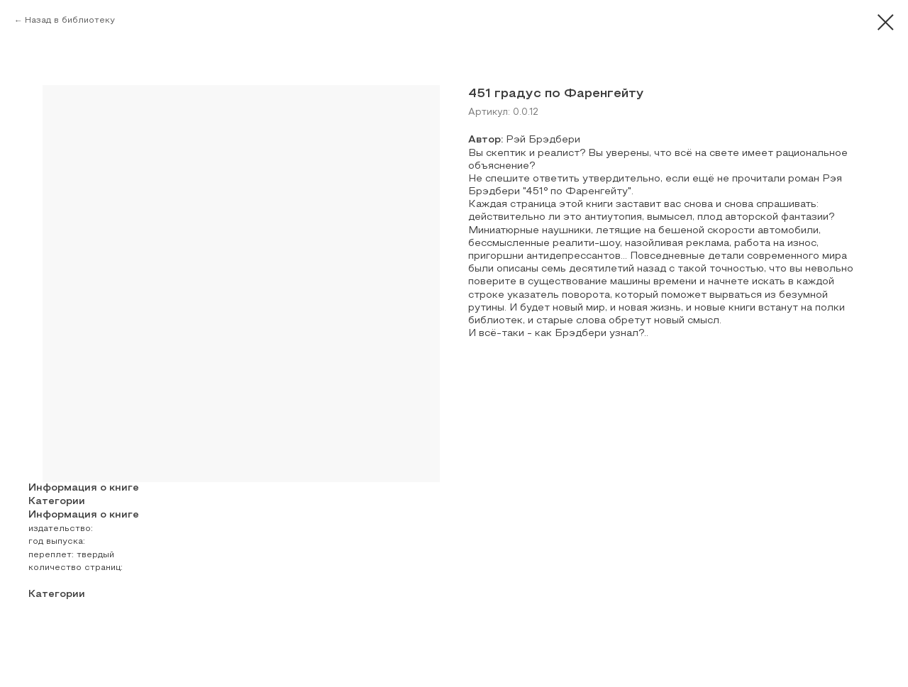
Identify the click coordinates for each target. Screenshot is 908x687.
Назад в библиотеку (70, 20)
